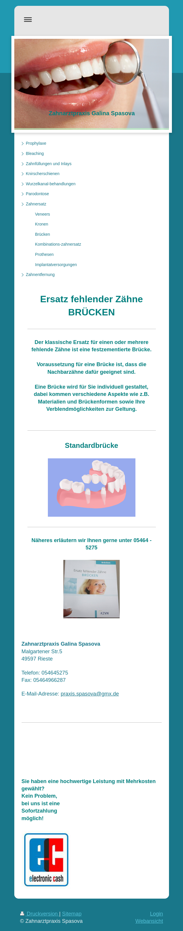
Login (156, 914)
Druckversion (39, 914)
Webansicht (149, 921)
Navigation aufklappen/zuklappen (92, 19)
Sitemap (72, 914)
